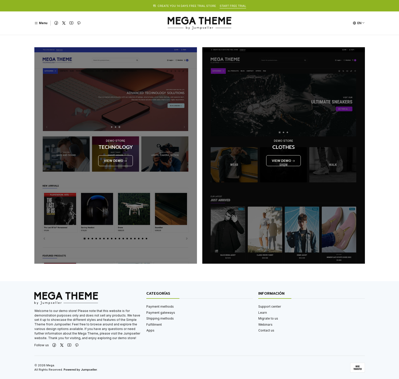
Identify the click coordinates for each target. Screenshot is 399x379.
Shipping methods (160, 318)
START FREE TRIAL (233, 6)
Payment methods (160, 306)
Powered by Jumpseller (80, 369)
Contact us (266, 330)
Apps (150, 330)
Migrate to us (268, 318)
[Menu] (40, 23)
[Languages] (359, 23)
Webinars (265, 324)
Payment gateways (160, 312)
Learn (262, 312)
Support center (269, 306)
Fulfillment (154, 324)
